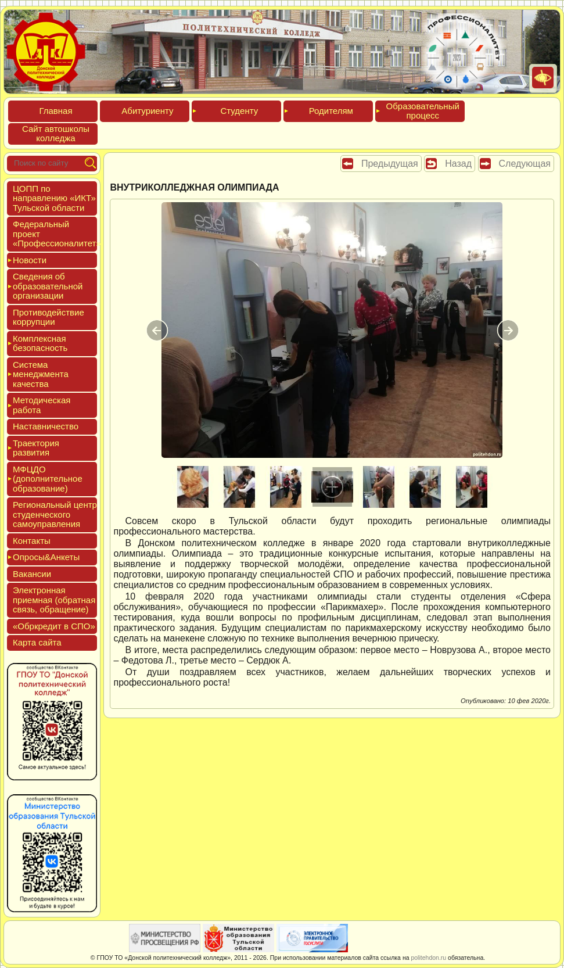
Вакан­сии (32, 574)
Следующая (525, 163)
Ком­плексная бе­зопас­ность (40, 343)
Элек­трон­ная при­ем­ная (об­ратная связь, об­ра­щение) (54, 599)
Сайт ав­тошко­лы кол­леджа (55, 134)
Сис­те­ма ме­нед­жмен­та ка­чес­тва (41, 374)
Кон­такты (32, 541)
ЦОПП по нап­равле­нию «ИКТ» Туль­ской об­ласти (54, 198)
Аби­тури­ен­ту (147, 111)
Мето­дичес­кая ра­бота (41, 405)
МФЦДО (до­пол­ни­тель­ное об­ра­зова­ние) (47, 478)
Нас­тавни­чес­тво (45, 426)
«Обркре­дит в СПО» (54, 626)
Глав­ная (55, 111)
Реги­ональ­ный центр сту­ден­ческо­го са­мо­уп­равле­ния (55, 514)
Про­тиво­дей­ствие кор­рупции (48, 317)
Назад (458, 163)
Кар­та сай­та (37, 642)
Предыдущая (389, 163)
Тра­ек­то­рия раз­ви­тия (36, 448)
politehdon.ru (428, 957)
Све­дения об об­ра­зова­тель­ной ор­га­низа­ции (47, 285)
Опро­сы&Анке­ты (46, 557)
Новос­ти (29, 260)
